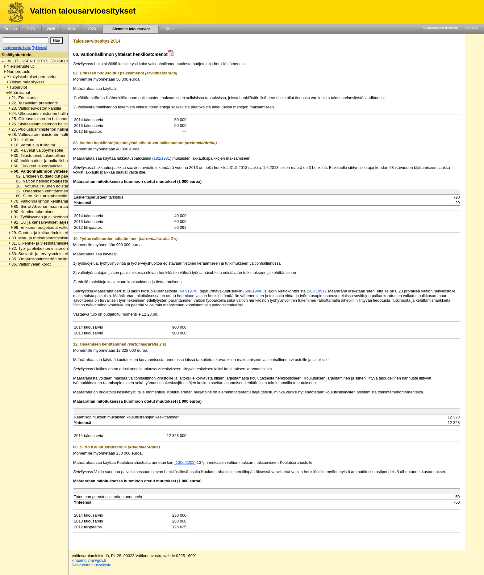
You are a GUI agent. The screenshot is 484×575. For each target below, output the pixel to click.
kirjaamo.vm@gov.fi (89, 560)
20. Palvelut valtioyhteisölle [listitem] (36, 150)
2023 (92, 29)
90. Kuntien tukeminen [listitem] (32, 211)
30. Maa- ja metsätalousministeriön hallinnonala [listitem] (53, 238)
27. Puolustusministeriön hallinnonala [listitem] (43, 129)
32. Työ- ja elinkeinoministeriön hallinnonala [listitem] (49, 248)
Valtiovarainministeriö (440, 28)
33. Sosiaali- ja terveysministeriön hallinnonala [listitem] (52, 253)
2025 (51, 29)
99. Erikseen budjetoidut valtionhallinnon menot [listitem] (55, 227)
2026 (30, 29)
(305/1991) (316, 291)
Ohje (169, 29)
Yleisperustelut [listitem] (18, 66)
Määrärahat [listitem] (18, 92)
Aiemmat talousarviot (130, 29)
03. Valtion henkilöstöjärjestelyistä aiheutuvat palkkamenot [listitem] (67, 181)
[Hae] (56, 40)
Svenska (471, 28)
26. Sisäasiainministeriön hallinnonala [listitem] (44, 124)
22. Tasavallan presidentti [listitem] (33, 103)
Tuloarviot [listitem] (16, 87)
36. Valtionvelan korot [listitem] (29, 264)
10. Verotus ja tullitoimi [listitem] (32, 145)
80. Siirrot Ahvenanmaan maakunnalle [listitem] (46, 206)
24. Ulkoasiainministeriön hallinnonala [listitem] (44, 113)
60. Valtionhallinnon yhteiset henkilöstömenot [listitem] (56, 171)
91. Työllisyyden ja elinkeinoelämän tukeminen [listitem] (54, 217)
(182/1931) (161, 158)
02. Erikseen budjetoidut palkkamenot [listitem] (49, 176)
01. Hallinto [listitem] (22, 139)
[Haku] (25, 40)
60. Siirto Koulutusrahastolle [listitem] (40, 196)
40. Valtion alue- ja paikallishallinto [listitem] (43, 160)
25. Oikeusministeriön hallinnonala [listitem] (41, 118)
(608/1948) (252, 291)
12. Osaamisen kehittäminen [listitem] (40, 191)
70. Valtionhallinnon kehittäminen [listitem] (42, 201)
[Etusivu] (13, 12)
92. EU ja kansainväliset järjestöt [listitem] (41, 222)
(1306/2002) (185, 462)
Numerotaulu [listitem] (16, 71)
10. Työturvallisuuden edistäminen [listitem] (45, 186)
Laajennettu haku (17, 48)
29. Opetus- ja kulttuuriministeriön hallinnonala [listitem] (52, 232)
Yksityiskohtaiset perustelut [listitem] (29, 76)
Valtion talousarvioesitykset (83, 10)
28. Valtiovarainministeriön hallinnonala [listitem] (45, 134)
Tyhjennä (39, 48)
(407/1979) (188, 291)
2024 (71, 29)
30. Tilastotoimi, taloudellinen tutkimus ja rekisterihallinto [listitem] (63, 155)
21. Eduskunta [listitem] (23, 97)
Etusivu (10, 29)
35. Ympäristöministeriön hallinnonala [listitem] (44, 259)
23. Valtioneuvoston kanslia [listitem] (34, 108)
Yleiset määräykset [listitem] (25, 82)
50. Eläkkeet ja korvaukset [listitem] (36, 166)
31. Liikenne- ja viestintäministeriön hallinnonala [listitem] (53, 243)
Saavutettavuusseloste (91, 565)
